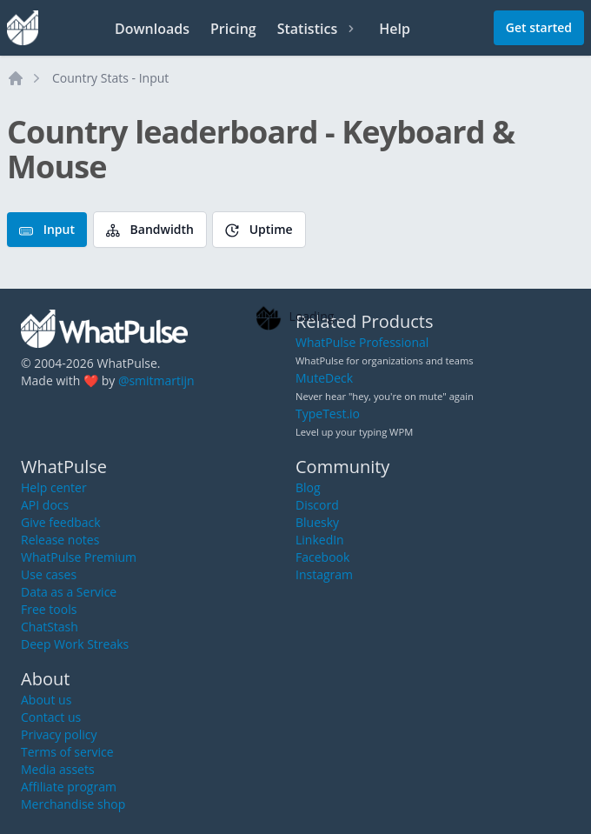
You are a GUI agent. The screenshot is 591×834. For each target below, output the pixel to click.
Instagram (324, 574)
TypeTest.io (328, 413)
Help (394, 28)
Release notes (60, 539)
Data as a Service (68, 592)
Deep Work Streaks (75, 644)
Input (47, 229)
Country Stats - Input (110, 78)
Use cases (48, 574)
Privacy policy (59, 734)
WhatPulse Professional (362, 342)
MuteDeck (324, 378)
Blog (308, 487)
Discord (317, 505)
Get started (539, 27)
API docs (45, 505)
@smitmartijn (156, 380)
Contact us (51, 717)
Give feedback (61, 522)
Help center (54, 487)
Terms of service (67, 752)
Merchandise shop (73, 804)
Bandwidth (150, 229)
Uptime (259, 229)
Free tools (48, 609)
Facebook (322, 557)
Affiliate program (68, 786)
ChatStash (49, 626)
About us (46, 699)
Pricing (233, 28)
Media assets (58, 769)
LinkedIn (320, 539)
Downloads (152, 28)
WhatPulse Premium (78, 557)
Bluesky (317, 522)
